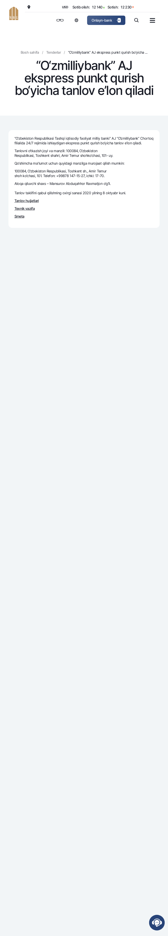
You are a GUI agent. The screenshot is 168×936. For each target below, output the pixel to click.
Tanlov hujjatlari (26, 200)
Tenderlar (53, 52)
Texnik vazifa (24, 208)
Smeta (19, 216)
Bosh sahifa (30, 52)
